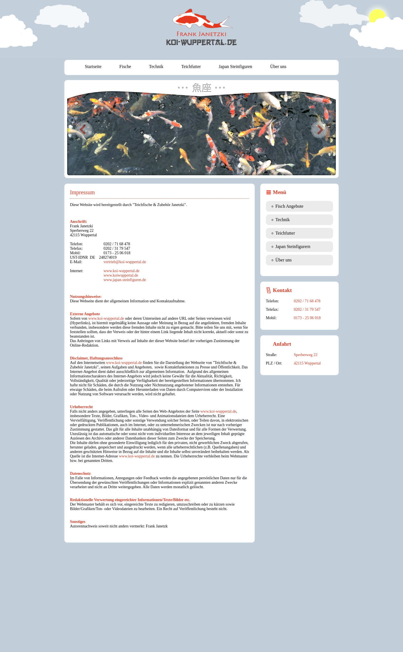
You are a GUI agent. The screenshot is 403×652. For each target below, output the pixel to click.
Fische (125, 66)
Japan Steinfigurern (292, 246)
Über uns (278, 66)
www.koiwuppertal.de (121, 275)
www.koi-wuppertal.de (121, 271)
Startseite (93, 66)
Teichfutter (191, 66)
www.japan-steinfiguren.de (125, 280)
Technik (156, 66)
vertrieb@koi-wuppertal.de (125, 262)
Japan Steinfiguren (235, 66)
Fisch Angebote (289, 206)
